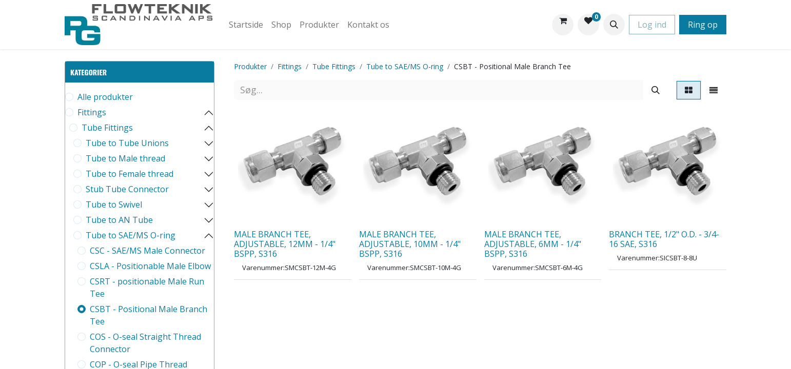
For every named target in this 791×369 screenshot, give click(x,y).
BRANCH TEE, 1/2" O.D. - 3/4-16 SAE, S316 (664, 239)
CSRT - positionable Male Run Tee (147, 287)
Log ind (652, 24)
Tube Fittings (107, 127)
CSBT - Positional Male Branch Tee (148, 315)
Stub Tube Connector (127, 189)
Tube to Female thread (129, 173)
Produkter (250, 66)
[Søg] (655, 90)
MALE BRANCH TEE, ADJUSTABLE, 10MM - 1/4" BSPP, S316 (410, 244)
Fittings (91, 112)
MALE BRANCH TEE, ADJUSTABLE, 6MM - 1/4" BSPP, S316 (532, 244)
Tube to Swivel (114, 204)
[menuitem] (246, 24)
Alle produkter (105, 96)
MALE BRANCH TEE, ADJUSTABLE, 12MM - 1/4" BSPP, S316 (284, 244)
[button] (614, 24)
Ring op (703, 24)
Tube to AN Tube (119, 219)
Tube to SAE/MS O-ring (130, 235)
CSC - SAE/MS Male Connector (147, 250)
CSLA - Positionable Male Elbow (150, 266)
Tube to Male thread (125, 158)
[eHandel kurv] (563, 24)
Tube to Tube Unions (127, 143)
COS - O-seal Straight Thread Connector (145, 343)
